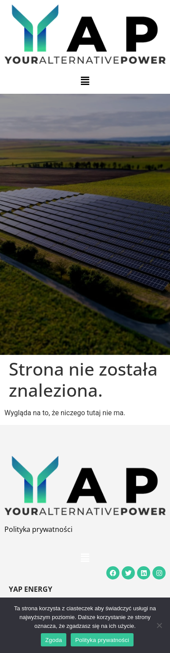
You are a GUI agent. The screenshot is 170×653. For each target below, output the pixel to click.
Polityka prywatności (38, 529)
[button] (84, 81)
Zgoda (53, 640)
